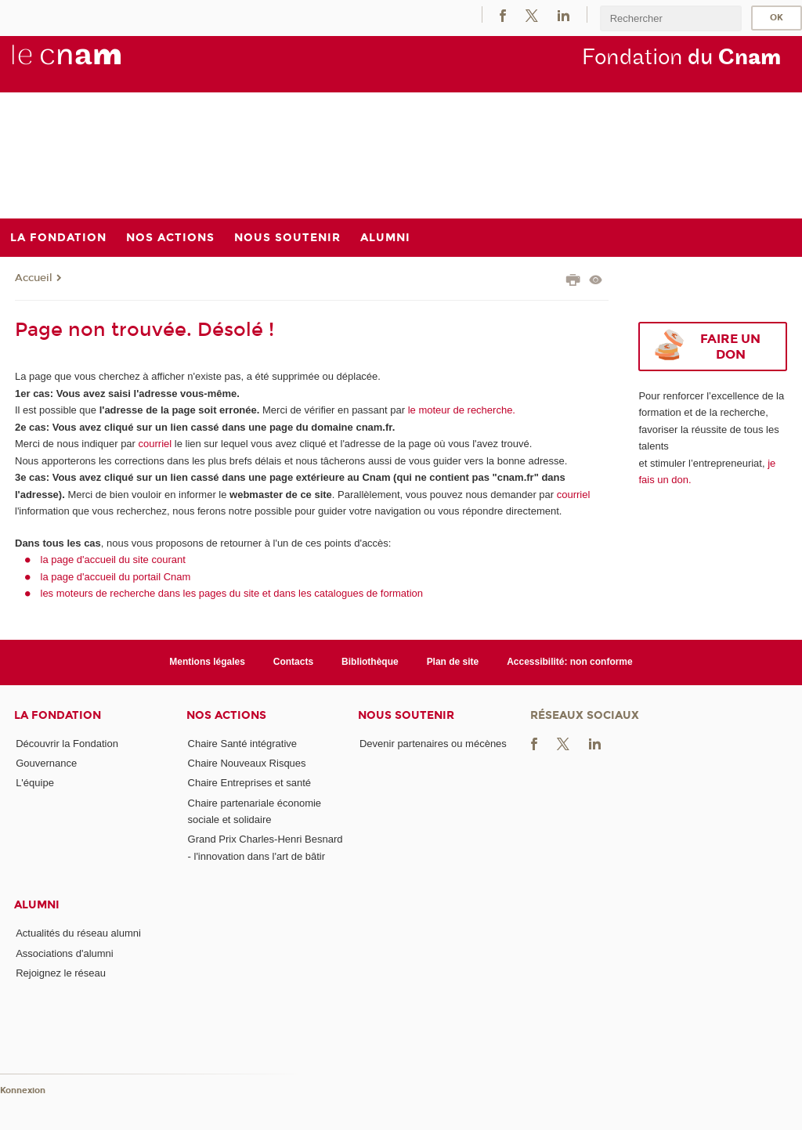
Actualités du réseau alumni (78, 933)
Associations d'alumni (65, 953)
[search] (670, 18)
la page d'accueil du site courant (113, 559)
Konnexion (22, 1090)
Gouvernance (46, 763)
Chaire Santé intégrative (242, 743)
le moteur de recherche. (460, 410)
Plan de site (453, 661)
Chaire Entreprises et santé (250, 783)
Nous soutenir (406, 715)
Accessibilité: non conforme (570, 661)
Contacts (293, 661)
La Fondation (57, 715)
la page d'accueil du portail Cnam (116, 577)
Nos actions (226, 715)
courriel (155, 443)
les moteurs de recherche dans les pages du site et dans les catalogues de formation (232, 593)
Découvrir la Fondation (67, 743)
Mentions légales (207, 661)
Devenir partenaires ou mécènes (433, 743)
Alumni (37, 905)
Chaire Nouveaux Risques (247, 763)
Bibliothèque (370, 661)
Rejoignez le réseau (61, 973)
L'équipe (35, 783)
